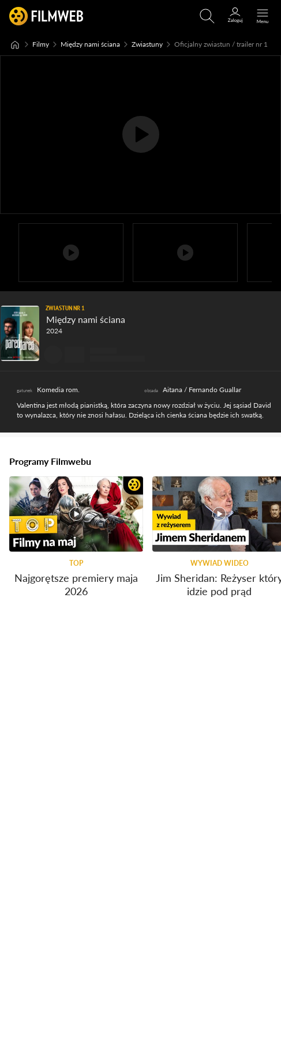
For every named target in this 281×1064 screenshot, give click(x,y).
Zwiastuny (147, 44)
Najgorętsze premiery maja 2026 (76, 584)
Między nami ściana (90, 44)
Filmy (40, 44)
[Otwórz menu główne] (262, 16)
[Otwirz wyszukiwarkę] (207, 16)
